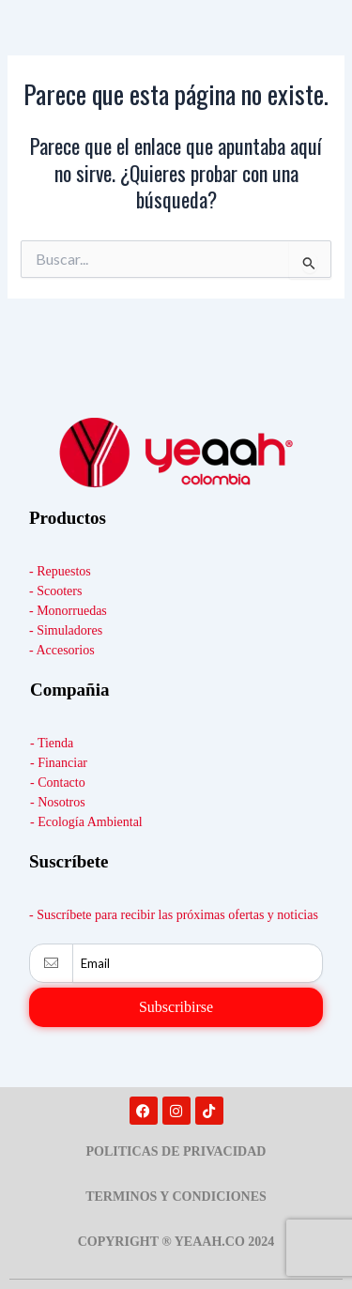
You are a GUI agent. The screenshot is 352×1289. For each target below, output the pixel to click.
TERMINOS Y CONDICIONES (176, 1196)
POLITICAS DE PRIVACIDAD (176, 1151)
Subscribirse (176, 1007)
